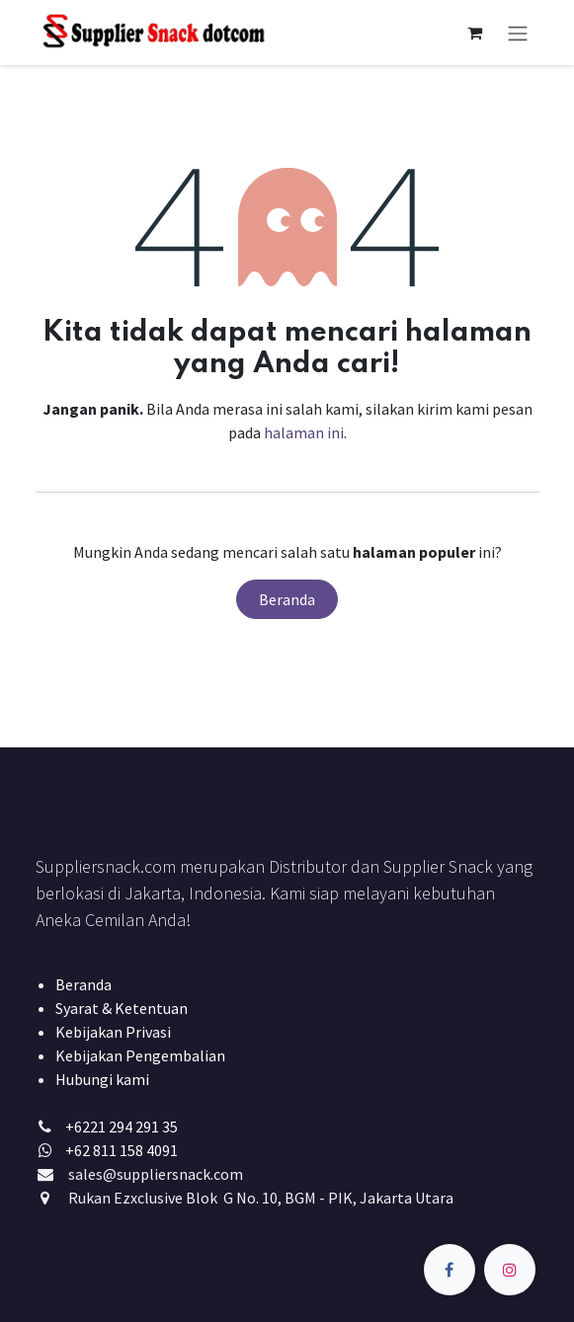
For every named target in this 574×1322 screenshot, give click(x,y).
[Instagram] (509, 1269)
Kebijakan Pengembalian (140, 1055)
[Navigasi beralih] (517, 32)
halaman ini (304, 432)
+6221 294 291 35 (121, 1126)
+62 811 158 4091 (121, 1150)
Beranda (287, 599)
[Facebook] (449, 1269)
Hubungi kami (102, 1079)
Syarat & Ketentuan (121, 1008)
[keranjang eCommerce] (475, 32)
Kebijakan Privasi (113, 1032)
